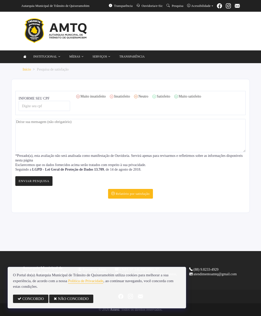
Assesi (115, 309)
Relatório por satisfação (130, 194)
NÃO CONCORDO (71, 299)
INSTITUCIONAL (46, 57)
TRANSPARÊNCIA (132, 56)
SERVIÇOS (102, 57)
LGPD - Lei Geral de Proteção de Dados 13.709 (68, 169)
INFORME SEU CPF (44, 104)
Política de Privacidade (85, 281)
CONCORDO (31, 299)
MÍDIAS (76, 57)
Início (27, 69)
